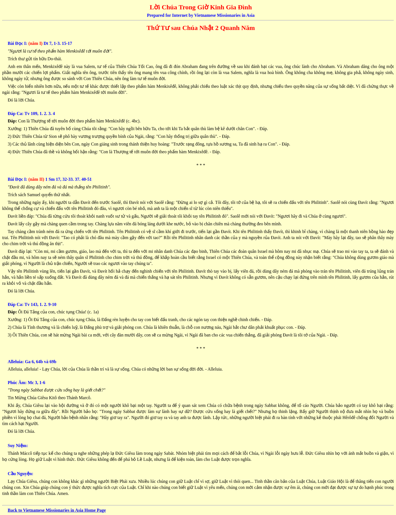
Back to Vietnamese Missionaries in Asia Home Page (57, 510)
